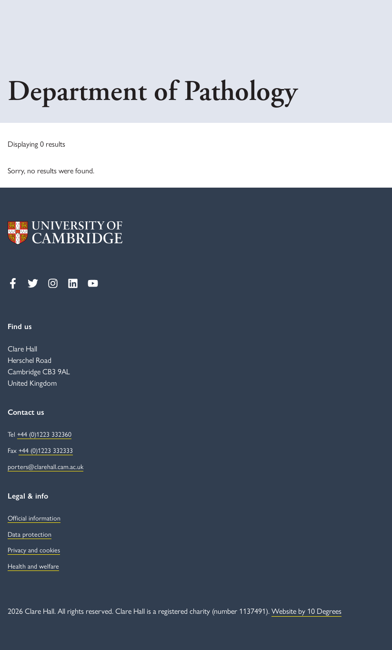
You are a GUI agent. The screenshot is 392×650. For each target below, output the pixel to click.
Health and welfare (33, 565)
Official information (34, 517)
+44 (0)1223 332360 (44, 434)
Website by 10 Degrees (306, 610)
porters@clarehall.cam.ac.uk (45, 466)
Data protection (29, 534)
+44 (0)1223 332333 (46, 450)
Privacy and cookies (34, 549)
